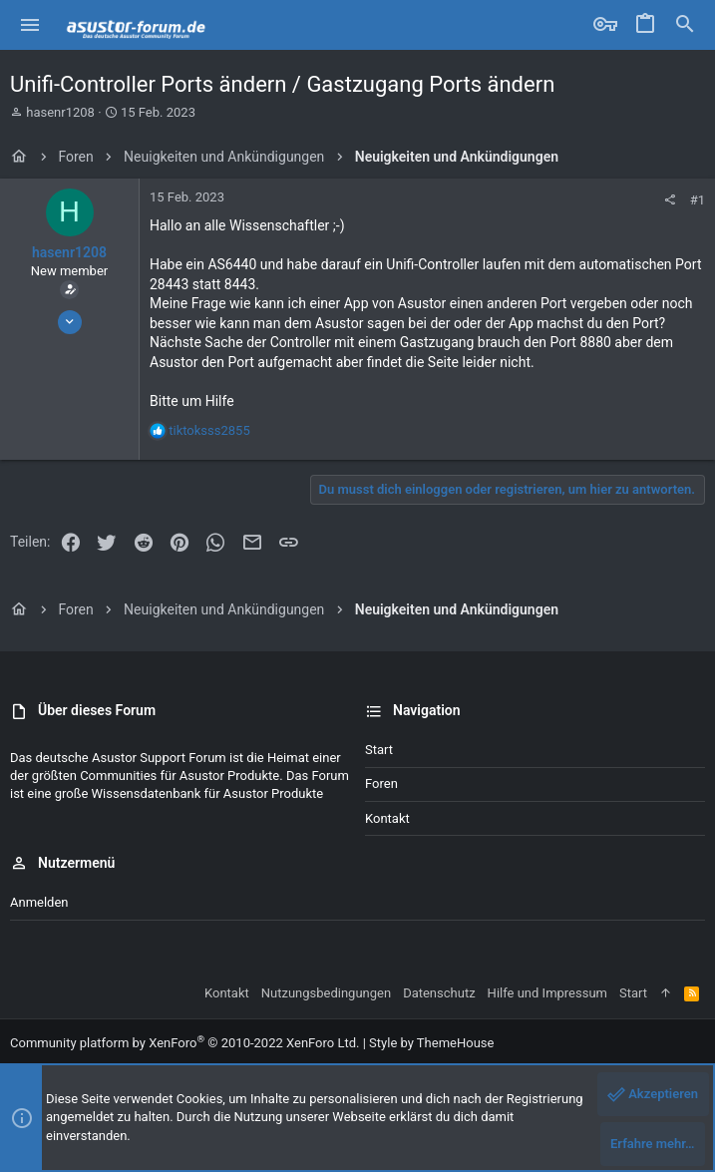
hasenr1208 (60, 112)
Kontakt (387, 818)
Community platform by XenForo (184, 1042)
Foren (381, 783)
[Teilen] (669, 200)
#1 (697, 200)
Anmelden (39, 902)
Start (379, 749)
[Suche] (685, 25)
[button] (30, 25)
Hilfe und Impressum (547, 992)
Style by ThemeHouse (431, 1042)
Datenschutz (439, 992)
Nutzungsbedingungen (326, 992)
